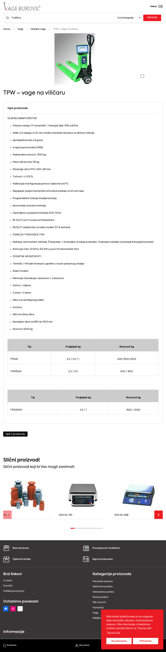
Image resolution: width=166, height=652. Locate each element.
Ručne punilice (100, 597)
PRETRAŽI (152, 18)
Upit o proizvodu (15, 434)
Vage (20, 29)
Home (6, 29)
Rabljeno (97, 618)
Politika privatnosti (13, 591)
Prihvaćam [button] (145, 641)
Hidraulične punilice (103, 592)
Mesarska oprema (103, 581)
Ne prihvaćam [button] (119, 641)
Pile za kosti (99, 602)
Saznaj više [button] (113, 632)
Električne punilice (103, 586)
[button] (142, 76)
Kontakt (8, 586)
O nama (7, 580)
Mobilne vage (38, 29)
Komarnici (98, 608)
